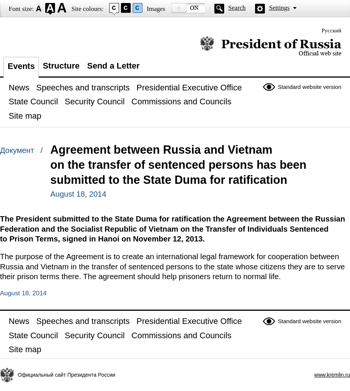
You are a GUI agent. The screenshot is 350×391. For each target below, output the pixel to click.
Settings (279, 7)
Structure (61, 65)
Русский (332, 30)
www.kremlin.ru (332, 375)
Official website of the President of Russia (270, 46)
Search (237, 7)
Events (21, 66)
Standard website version (309, 87)
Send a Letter (113, 65)
